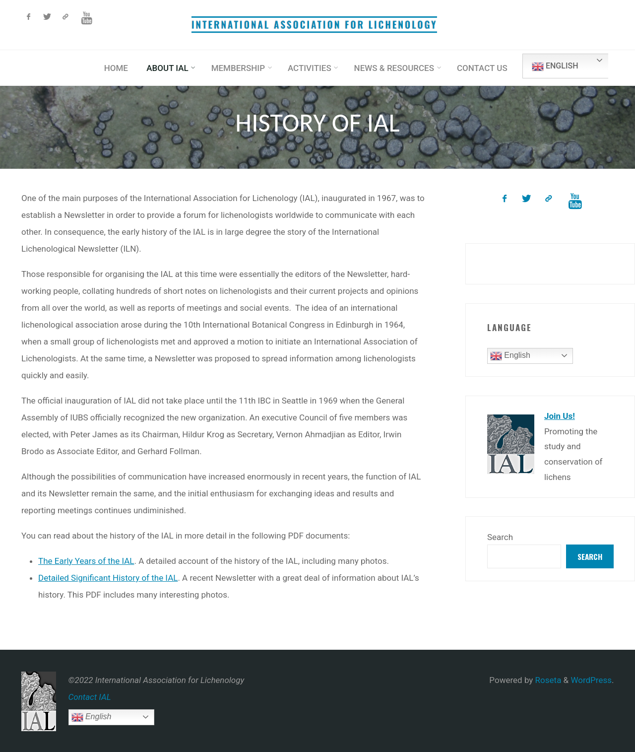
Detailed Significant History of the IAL (108, 578)
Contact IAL (89, 697)
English (555, 66)
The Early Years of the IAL (86, 561)
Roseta (547, 680)
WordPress (591, 680)
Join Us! (559, 416)
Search (500, 537)
